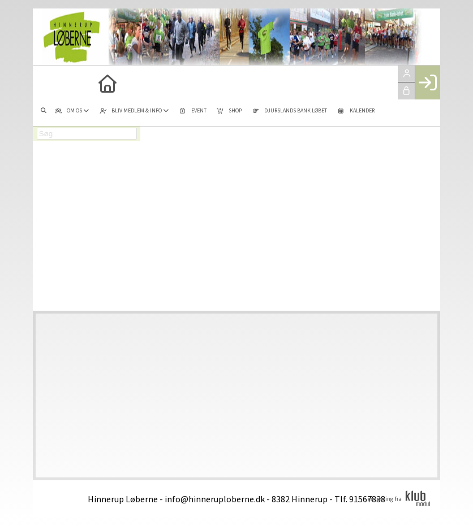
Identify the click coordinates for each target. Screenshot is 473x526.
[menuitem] (50, 82)
